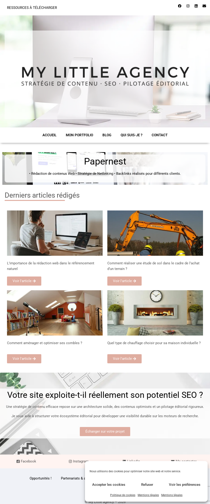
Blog (106, 135)
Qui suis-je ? (131, 135)
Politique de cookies (122, 495)
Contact (160, 135)
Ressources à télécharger (32, 8)
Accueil (49, 135)
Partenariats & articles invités (84, 478)
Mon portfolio (79, 135)
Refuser (147, 485)
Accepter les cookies (108, 485)
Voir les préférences (184, 485)
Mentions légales (148, 495)
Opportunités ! (41, 478)
